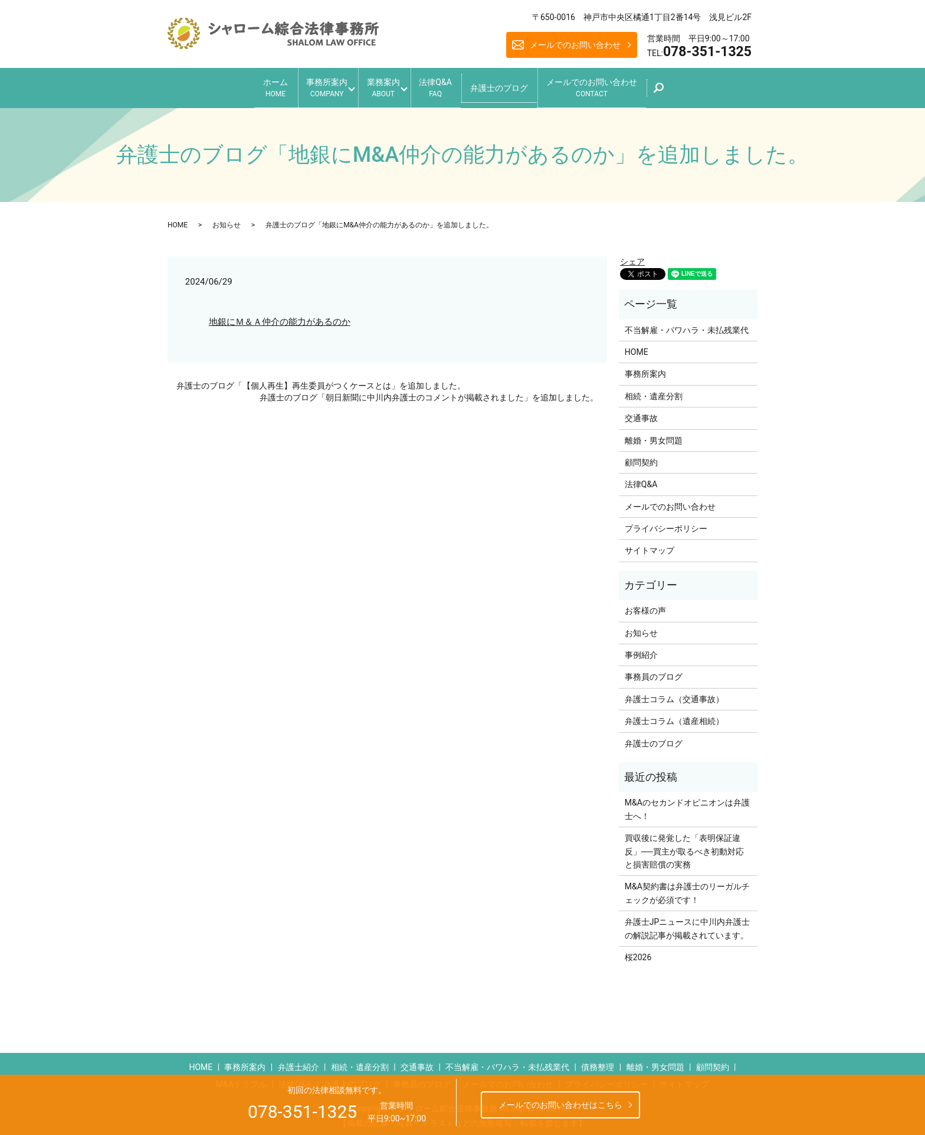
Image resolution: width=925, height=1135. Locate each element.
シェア (632, 257)
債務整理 (597, 1062)
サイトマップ (649, 546)
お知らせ (226, 220)
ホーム (256, 86)
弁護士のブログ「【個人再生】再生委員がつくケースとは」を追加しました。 (320, 381)
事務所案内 (313, 86)
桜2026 (638, 953)
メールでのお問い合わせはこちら (560, 1105)
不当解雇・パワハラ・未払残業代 (687, 325)
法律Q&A (441, 86)
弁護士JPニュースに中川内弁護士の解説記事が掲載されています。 (687, 924)
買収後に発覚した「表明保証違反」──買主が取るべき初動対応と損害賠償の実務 (684, 847)
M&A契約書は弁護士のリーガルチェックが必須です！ (687, 889)
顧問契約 (641, 458)
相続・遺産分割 (654, 392)
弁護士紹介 (298, 1062)
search (687, 89)
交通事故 (641, 414)
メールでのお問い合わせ (575, 45)
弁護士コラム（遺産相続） (674, 717)
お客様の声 (645, 606)
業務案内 (379, 86)
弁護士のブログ (512, 85)
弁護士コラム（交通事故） (674, 695)
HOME (178, 220)
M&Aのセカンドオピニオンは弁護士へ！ (687, 805)
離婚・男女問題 (654, 436)
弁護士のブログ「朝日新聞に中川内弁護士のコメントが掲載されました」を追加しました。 (429, 392)
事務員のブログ (654, 672)
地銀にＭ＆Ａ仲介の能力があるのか (279, 317)
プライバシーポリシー (666, 524)
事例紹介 (641, 650)
